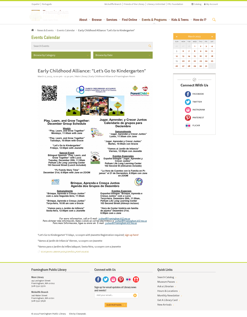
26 (176, 66)
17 (206, 56)
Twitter (193, 101)
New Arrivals (164, 304)
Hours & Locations (167, 290)
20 (183, 60)
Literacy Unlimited (156, 4)
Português (47, 4)
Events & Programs (154, 19)
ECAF (43, 252)
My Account (212, 4)
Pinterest (194, 117)
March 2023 (194, 36)
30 (200, 66)
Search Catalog (165, 277)
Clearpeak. (81, 313)
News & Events (45, 30)
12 (177, 56)
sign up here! (132, 235)
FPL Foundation (175, 4)
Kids (63, 252)
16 (201, 56)
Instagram (195, 109)
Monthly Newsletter (168, 295)
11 (212, 51)
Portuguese (82, 252)
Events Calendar (66, 30)
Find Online (129, 19)
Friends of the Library (134, 4)
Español (36, 4)
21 (189, 60)
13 (183, 56)
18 (212, 56)
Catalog (197, 4)
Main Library (53, 252)
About (83, 19)
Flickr (192, 125)
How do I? (199, 19)
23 (201, 60)
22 (195, 60)
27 (183, 66)
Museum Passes (166, 281)
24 (206, 60)
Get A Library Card (167, 300)
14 (189, 56)
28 (189, 66)
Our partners (113, 304)
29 (195, 66)
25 (212, 60)
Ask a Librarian (165, 286)
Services (111, 19)
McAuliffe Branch (112, 4)
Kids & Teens (180, 19)
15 (195, 56)
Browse (97, 19)
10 (206, 51)
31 (206, 66)
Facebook (194, 94)
